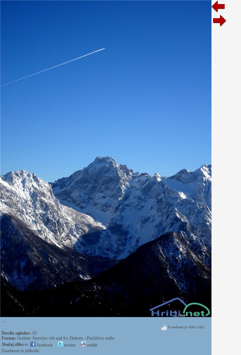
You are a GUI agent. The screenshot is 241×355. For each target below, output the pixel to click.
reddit (89, 345)
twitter (67, 345)
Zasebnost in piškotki (20, 350)
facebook (41, 345)
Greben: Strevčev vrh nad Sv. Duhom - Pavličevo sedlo (65, 338)
